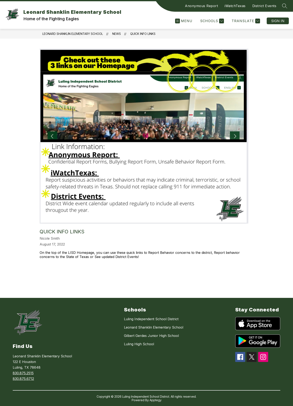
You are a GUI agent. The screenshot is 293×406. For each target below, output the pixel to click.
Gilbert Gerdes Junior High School (151, 336)
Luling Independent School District (151, 319)
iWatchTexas (235, 6)
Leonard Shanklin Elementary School (72, 33)
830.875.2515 (23, 373)
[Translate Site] (245, 21)
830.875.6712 (23, 379)
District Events (264, 6)
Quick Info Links (142, 33)
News (116, 33)
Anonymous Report (201, 6)
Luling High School (139, 344)
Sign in (277, 21)
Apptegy (156, 400)
